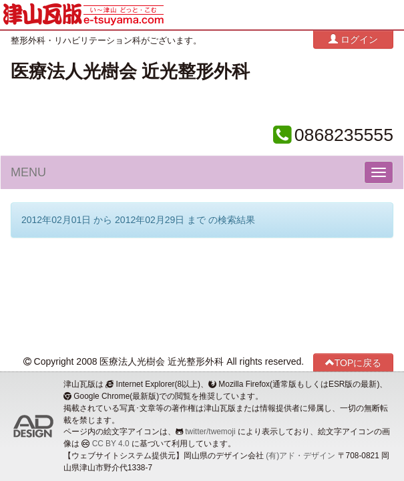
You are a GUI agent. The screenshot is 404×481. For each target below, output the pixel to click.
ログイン (353, 39)
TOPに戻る (353, 362)
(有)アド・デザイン (300, 455)
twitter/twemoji (210, 431)
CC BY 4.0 (111, 443)
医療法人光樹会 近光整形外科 (130, 71)
